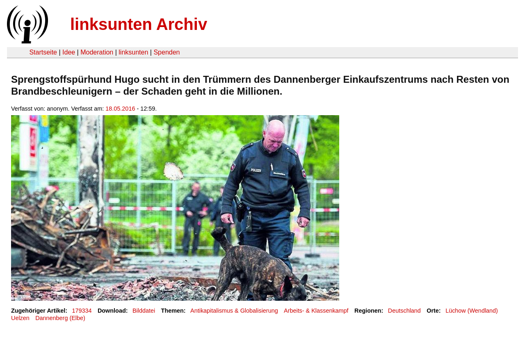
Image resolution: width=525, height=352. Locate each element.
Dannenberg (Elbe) (60, 318)
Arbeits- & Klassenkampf (316, 310)
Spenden (166, 52)
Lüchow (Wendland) (471, 310)
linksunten (133, 52)
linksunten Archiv (138, 24)
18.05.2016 (120, 108)
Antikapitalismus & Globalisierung (234, 310)
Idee (68, 52)
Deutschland (404, 310)
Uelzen (20, 318)
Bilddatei (143, 310)
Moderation (96, 52)
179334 (82, 310)
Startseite (43, 52)
